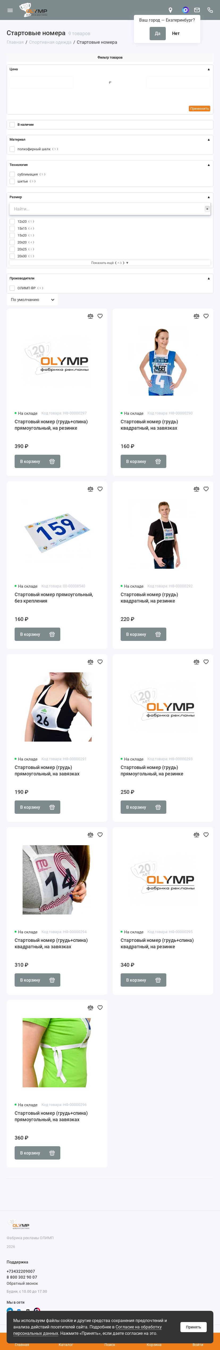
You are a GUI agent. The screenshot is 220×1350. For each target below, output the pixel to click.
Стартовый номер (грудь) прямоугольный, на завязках (47, 770)
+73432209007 (21, 1271)
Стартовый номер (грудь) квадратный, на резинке (149, 598)
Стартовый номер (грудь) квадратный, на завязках (149, 425)
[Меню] (10, 10)
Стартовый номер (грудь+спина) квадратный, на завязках (51, 943)
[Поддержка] (210, 10)
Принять (193, 1327)
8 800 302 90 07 (22, 1277)
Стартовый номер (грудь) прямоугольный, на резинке (152, 770)
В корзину (37, 461)
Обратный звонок (22, 1283)
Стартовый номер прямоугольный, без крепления (54, 598)
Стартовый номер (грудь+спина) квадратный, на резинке (157, 943)
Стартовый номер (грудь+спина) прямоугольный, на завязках (51, 1116)
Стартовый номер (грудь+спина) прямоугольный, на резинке (51, 425)
